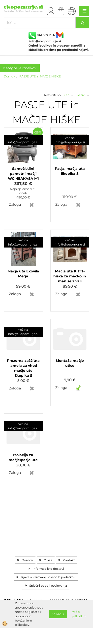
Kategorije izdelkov (19, 68)
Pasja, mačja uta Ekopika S (70, 171)
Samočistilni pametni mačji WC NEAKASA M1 (23, 173)
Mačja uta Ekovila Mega (23, 273)
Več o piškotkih (79, 614)
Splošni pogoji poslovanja (48, 585)
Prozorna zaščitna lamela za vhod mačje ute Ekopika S (23, 368)
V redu (58, 614)
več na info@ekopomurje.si (23, 140)
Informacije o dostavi (48, 568)
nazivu (83, 95)
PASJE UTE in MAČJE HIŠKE (40, 76)
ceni (68, 95)
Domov (9, 76)
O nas (48, 560)
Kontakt (69, 560)
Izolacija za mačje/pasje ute (23, 457)
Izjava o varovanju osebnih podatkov (48, 577)
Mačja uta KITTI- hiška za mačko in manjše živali (69, 276)
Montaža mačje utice (70, 363)
